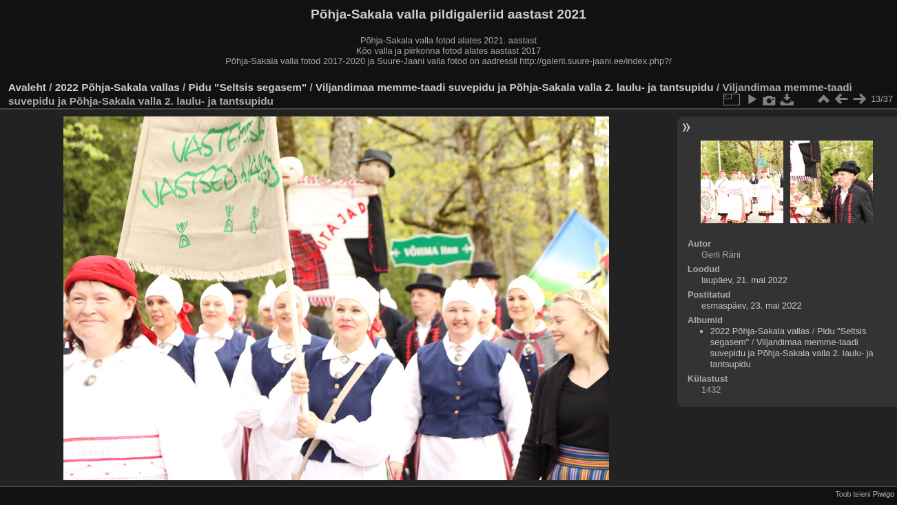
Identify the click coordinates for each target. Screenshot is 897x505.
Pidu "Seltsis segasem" (248, 87)
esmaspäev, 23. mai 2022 (751, 305)
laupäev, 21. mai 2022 (744, 280)
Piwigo (883, 494)
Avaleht (27, 87)
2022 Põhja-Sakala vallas (117, 87)
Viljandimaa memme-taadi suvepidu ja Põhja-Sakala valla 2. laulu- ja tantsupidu (516, 87)
